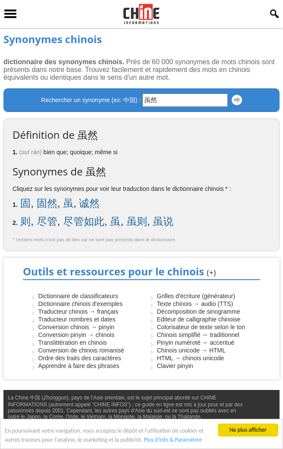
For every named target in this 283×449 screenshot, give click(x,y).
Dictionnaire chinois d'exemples (80, 303)
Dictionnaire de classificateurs (78, 296)
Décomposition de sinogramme (198, 311)
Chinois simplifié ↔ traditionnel (198, 334)
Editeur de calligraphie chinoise (199, 319)
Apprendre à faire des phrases (78, 365)
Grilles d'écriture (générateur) (196, 296)
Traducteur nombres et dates (77, 319)
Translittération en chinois (72, 342)
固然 (47, 203)
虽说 (163, 221)
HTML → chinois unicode (190, 358)
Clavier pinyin (175, 365)
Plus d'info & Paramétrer (173, 439)
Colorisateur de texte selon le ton (201, 327)
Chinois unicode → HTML (191, 350)
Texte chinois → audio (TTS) (195, 303)
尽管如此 (83, 221)
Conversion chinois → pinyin (76, 327)
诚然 (89, 203)
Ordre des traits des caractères (79, 358)
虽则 (136, 221)
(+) (211, 272)
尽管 (47, 221)
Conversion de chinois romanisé (81, 350)
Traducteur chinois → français (78, 311)
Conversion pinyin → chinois (76, 334)
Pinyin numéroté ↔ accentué (196, 342)
